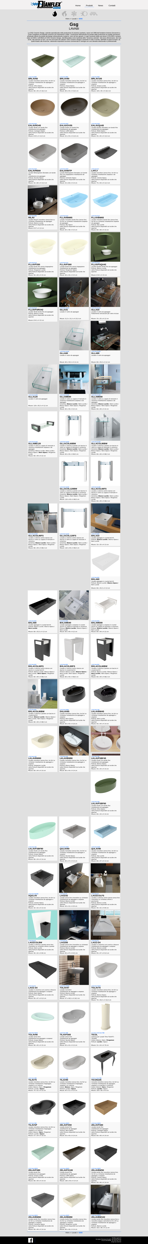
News (100, 5)
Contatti (112, 5)
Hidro (68, 19)
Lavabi (74, 19)
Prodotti (89, 5)
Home (78, 5)
